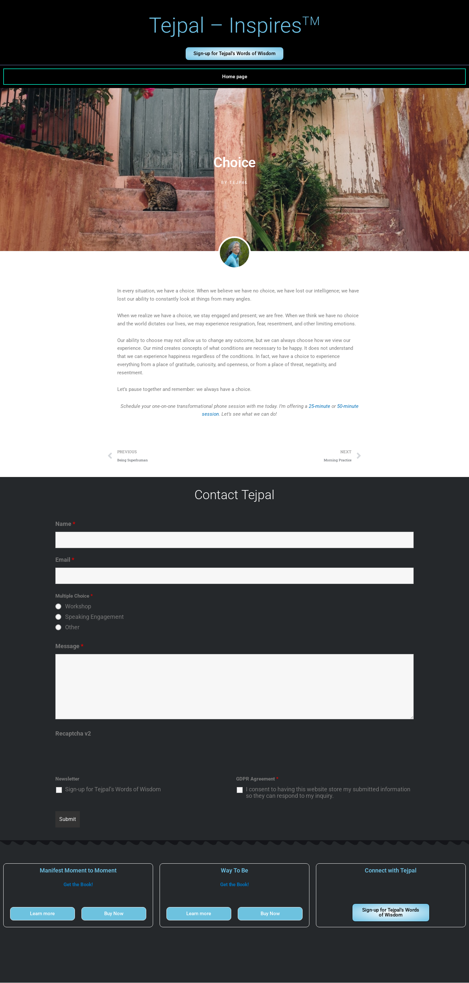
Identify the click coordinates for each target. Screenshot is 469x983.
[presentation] (104, 754)
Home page (234, 77)
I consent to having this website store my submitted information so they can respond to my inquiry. (328, 792)
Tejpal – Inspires (234, 25)
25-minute (319, 406)
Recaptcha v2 (73, 733)
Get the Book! (78, 885)
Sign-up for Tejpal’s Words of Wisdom (113, 789)
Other (72, 627)
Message (69, 646)
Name (65, 524)
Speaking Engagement (94, 617)
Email (64, 560)
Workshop (78, 606)
